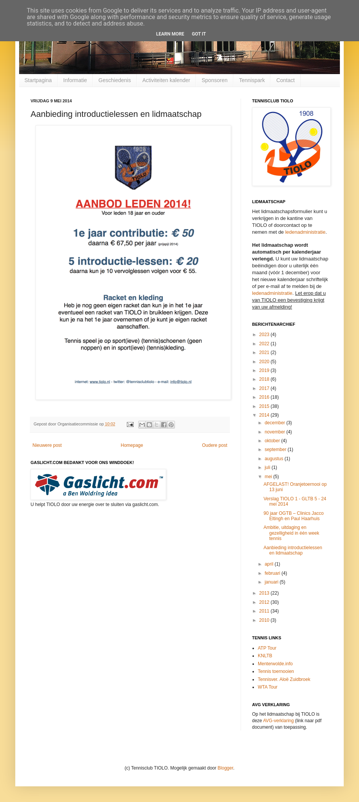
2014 (265, 415)
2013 (265, 593)
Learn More (170, 34)
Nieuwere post (47, 445)
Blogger (225, 768)
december (275, 422)
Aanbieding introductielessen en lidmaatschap (293, 550)
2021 (265, 352)
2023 (265, 334)
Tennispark (252, 80)
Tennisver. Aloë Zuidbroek (284, 679)
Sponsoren (215, 80)
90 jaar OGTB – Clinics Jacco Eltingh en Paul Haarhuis (293, 516)
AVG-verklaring (278, 720)
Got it (199, 34)
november (275, 432)
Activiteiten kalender (166, 80)
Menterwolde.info (275, 663)
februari (273, 573)
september (276, 449)
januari (272, 582)
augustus (275, 458)
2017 (265, 388)
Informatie (75, 80)
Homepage (132, 445)
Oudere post (214, 445)
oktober (273, 440)
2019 (265, 370)
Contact (285, 80)
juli (268, 467)
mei (269, 476)
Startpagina (38, 80)
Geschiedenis (115, 80)
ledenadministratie (305, 232)
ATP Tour (267, 648)
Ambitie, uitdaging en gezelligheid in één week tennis (291, 533)
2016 (265, 397)
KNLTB (265, 655)
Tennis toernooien (276, 671)
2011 (265, 611)
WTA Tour (268, 687)
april (270, 564)
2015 (265, 406)
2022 (265, 343)
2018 (265, 379)
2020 (265, 361)
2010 (265, 620)
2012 (265, 602)
